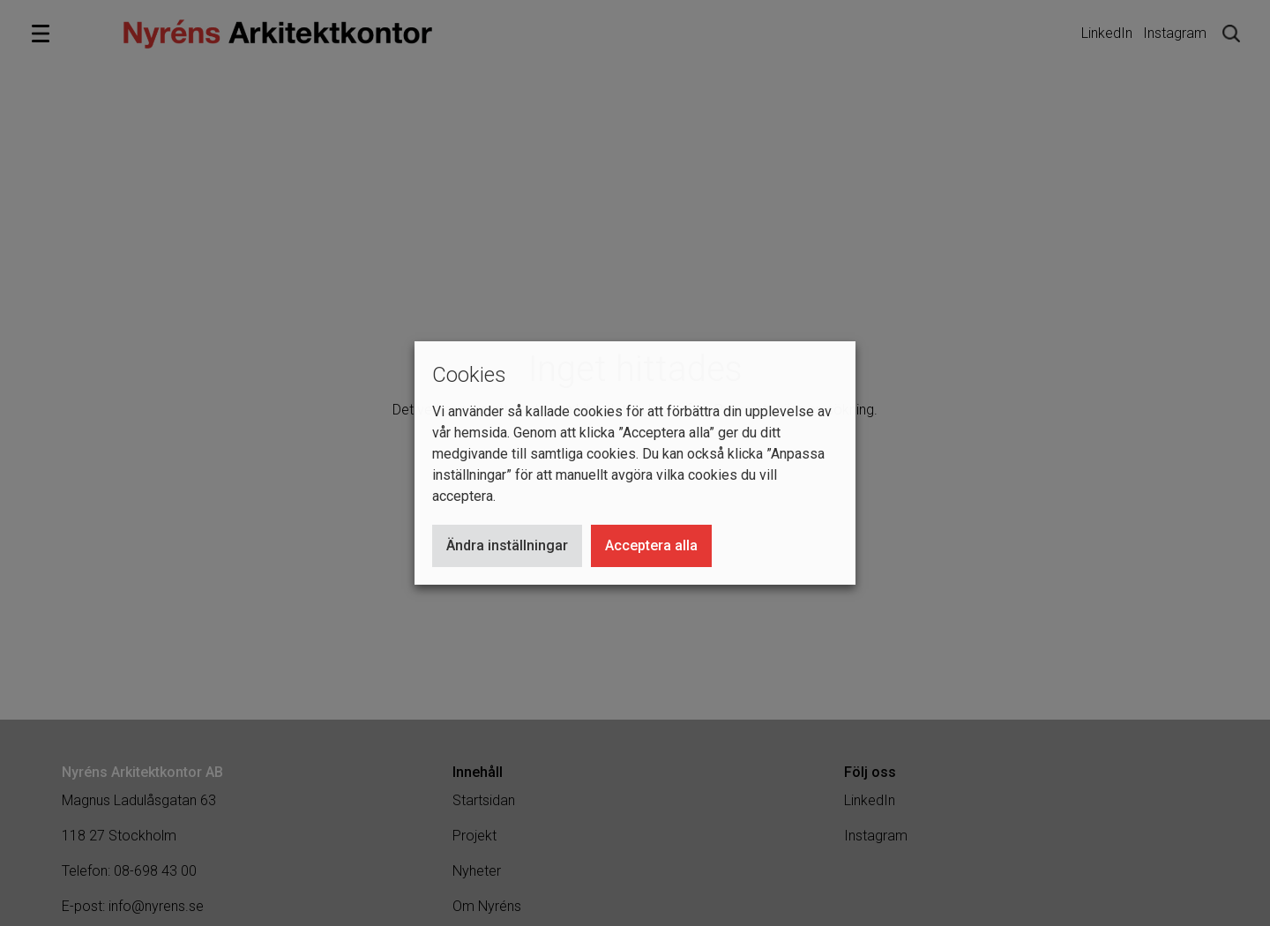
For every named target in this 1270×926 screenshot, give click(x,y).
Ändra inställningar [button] (507, 545)
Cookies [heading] (469, 374)
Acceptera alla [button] (651, 545)
